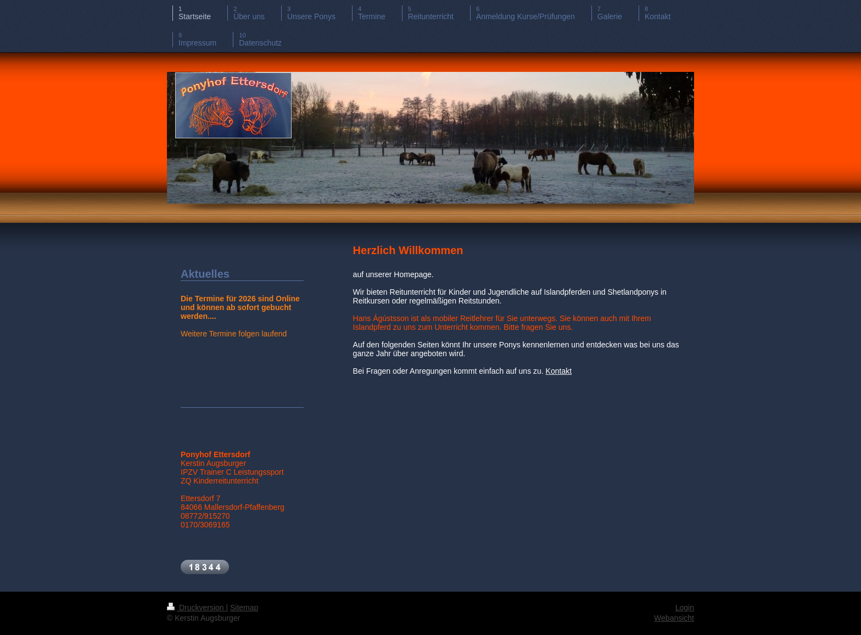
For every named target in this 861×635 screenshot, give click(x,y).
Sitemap (244, 607)
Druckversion (196, 607)
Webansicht (674, 618)
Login (684, 607)
